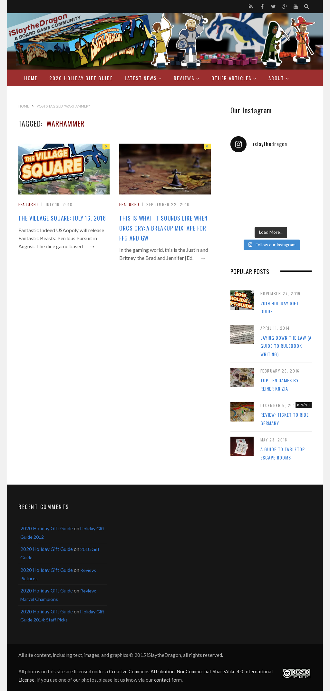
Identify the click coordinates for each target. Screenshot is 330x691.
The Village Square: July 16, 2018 (62, 218)
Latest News (141, 77)
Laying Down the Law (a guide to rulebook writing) (286, 345)
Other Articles (231, 77)
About (276, 77)
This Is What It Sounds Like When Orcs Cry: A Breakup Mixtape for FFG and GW (163, 228)
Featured (28, 204)
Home (30, 77)
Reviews (184, 77)
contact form (168, 680)
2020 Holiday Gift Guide (81, 77)
